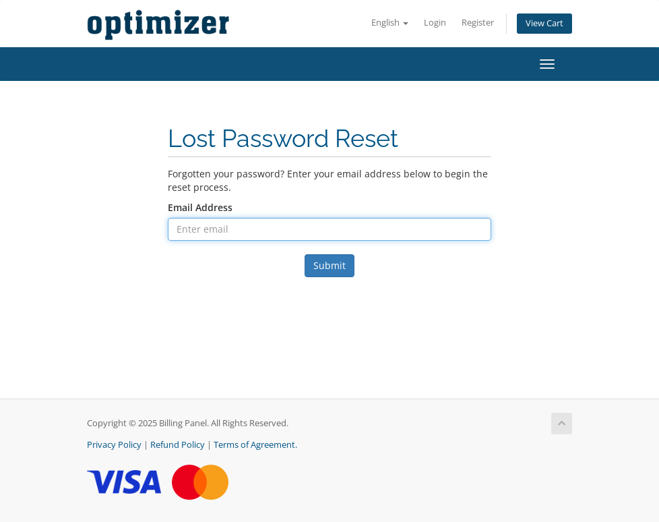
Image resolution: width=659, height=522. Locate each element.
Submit (329, 265)
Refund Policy (177, 445)
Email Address (200, 207)
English (389, 22)
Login (435, 22)
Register (478, 22)
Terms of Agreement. (255, 445)
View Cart (544, 23)
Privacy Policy (114, 445)
